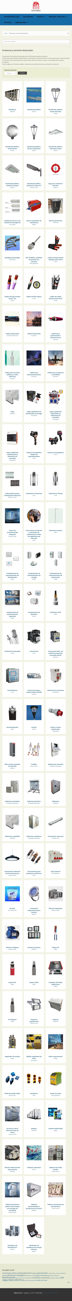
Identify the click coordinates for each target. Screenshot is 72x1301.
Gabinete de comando (55, 764)
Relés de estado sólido (12, 1093)
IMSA (55, 614)
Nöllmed (12, 111)
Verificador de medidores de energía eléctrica (34, 1247)
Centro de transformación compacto (12, 532)
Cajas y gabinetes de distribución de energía (34, 412)
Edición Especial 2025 (11, 17)
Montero (55, 657)
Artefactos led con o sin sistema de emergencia (12, 222)
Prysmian (34, 335)
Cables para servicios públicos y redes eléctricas (12, 374)
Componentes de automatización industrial (12, 614)
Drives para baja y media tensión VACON (34, 691)
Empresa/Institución (10, 70)
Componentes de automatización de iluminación (55, 575)
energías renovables (41, 1275)
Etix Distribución (12, 727)
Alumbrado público (34, 109)
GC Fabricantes (12, 910)
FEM (55, 532)
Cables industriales (12, 334)
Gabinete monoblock (12, 801)
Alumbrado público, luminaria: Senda (12, 184)
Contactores (34, 651)
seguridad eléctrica (13, 1280)
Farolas (34, 727)
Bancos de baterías (55, 221)
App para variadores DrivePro (55, 184)
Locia (34, 495)
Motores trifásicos (12, 947)
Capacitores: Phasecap (34, 493)
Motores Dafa (55, 910)
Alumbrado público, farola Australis (55, 110)
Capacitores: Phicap (55, 493)
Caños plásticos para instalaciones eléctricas (12, 494)
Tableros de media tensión (55, 1168)
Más (68, 1282)
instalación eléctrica (54, 1278)
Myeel (12, 1058)
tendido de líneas (41, 1280)
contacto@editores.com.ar (50, 1293)
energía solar (30, 1275)
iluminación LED (20, 1278)
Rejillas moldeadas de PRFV (34, 1057)
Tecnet (34, 1169)
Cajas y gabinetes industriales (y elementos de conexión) (56, 414)
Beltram (34, 914)
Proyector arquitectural (34, 1020)
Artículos (7, 22)
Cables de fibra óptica (34, 296)
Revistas (40, 17)
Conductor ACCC (55, 612)
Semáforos (34, 1093)
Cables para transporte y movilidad (56, 374)
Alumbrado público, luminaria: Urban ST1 (34, 184)
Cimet (55, 261)
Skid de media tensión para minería (12, 1168)
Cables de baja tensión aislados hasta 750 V (55, 259)
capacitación (42, 1273)
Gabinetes (55, 801)
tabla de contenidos (29, 1280)
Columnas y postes (55, 530)
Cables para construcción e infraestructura (55, 336)
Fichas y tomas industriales (55, 728)
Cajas (12, 411)
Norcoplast (12, 224)
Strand (34, 111)
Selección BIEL (28, 17)
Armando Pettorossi (12, 335)
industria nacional (41, 1277)
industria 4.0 (28, 1278)
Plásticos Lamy (12, 497)
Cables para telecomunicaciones (34, 374)
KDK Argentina (34, 263)
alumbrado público (9, 1273)
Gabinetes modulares (34, 836)
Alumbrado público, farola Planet (12, 148)
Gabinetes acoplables (12, 836)
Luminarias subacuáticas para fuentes (34, 910)
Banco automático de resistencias (34, 222)
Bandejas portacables (12, 258)
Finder (12, 579)
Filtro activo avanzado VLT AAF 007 (12, 765)
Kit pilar (12, 908)
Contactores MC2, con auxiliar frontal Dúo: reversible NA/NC (55, 653)
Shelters (34, 1128)
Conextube (34, 415)
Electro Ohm (34, 766)
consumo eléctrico (61, 1273)
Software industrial (34, 1167)
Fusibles (34, 764)
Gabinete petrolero (34, 801)
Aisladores (12, 109)
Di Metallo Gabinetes (56, 766)
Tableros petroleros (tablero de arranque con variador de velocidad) (12, 1207)
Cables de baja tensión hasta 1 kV (12, 297)
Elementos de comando (55, 690)
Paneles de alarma (34, 947)
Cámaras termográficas (55, 452)
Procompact (12, 1019)
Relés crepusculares (56, 1056)
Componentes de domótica (34, 613)
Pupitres (55, 1019)
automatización (25, 1273)
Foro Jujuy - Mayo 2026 (57, 17)
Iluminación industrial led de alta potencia (12, 872)
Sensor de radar (55, 1093)
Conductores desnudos (12, 651)
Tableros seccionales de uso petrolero (55, 1205)
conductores (51, 1273)
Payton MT (12, 982)
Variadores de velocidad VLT (12, 1246)
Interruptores (55, 871)
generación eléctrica (53, 1275)
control (4, 1275)
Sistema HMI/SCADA (56, 1128)
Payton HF (55, 947)
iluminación (8, 1277)
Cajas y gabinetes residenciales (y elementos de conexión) (12, 455)
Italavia (56, 113)
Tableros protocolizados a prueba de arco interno (34, 1206)
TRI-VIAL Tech (34, 187)
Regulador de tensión (12, 1056)
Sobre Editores (20, 22)
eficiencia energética (16, 1275)
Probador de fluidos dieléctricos (55, 983)
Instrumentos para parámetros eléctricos (34, 872)
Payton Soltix (34, 982)
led (62, 1277)
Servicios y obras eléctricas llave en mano (12, 1130)
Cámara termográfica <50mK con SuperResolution (33, 454)
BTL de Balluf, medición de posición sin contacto (34, 260)
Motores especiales (55, 908)
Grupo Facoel (12, 536)
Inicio (5, 33)
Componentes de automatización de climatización (12, 575)
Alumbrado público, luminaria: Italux (55, 148)
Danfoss (55, 187)
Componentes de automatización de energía (34, 575)
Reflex (34, 224)
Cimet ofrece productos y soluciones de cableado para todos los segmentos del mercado (34, 534)
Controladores (12, 690)
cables (34, 1273)
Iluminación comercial (55, 836)
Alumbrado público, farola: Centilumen (34, 148)
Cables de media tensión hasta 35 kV (55, 297)
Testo (34, 458)
